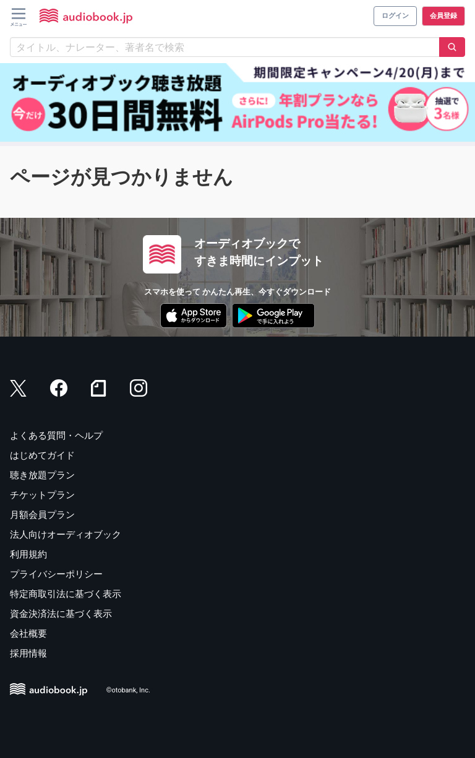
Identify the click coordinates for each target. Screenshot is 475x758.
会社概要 (28, 633)
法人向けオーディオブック (65, 534)
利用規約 (28, 554)
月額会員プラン (42, 514)
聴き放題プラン (42, 475)
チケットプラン (42, 495)
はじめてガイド (42, 455)
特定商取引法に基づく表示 (65, 594)
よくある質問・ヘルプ (56, 435)
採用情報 (28, 653)
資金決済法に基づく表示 (61, 613)
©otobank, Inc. (128, 690)
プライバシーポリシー (56, 574)
